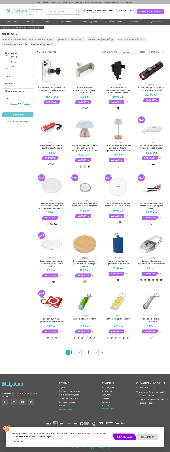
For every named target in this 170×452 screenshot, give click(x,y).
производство (88, 21)
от (6, 103)
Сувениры (65, 383)
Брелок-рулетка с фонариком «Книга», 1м (52, 320)
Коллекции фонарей (101, 39)
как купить (106, 395)
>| (102, 352)
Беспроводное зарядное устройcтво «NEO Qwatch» (151, 146)
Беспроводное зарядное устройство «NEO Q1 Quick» (118, 204)
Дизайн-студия (114, 21)
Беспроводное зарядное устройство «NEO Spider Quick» (151, 206)
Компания (107, 383)
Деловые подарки (67, 402)
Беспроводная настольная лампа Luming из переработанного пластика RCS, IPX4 (85, 148)
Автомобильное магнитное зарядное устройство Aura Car (51, 90)
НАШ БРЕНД (12, 21)
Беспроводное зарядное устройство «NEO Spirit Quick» (51, 263)
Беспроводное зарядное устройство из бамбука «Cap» (85, 263)
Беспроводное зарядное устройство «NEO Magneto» (85, 204)
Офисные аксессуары (69, 395)
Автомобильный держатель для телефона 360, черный (85, 90)
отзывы (105, 398)
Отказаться (147, 435)
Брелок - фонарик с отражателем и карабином (151, 262)
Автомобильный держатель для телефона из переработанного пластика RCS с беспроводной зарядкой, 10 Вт (118, 90)
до (19, 103)
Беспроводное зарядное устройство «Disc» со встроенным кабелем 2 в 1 (52, 206)
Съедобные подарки (68, 398)
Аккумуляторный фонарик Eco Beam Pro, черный (151, 88)
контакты (136, 21)
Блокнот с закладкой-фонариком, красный (118, 262)
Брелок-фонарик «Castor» (118, 319)
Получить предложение (150, 11)
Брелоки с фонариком (70, 39)
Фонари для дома (15, 44)
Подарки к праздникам (69, 391)
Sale (14, 66)
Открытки (66, 21)
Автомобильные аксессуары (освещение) (28, 39)
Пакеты (48, 21)
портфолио (106, 391)
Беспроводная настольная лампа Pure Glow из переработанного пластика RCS (118, 148)
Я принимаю (124, 435)
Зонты (62, 406)
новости (105, 406)
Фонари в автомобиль (131, 39)
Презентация (107, 409)
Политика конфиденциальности (153, 399)
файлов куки (45, 435)
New (14, 57)
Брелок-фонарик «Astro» (85, 319)
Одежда (62, 388)
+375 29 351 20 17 (127, 10)
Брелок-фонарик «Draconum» (151, 320)
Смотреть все (65, 409)
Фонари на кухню (42, 44)
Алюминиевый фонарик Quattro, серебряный (52, 146)
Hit (13, 61)
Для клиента (157, 21)
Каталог (31, 21)
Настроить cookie (147, 403)
